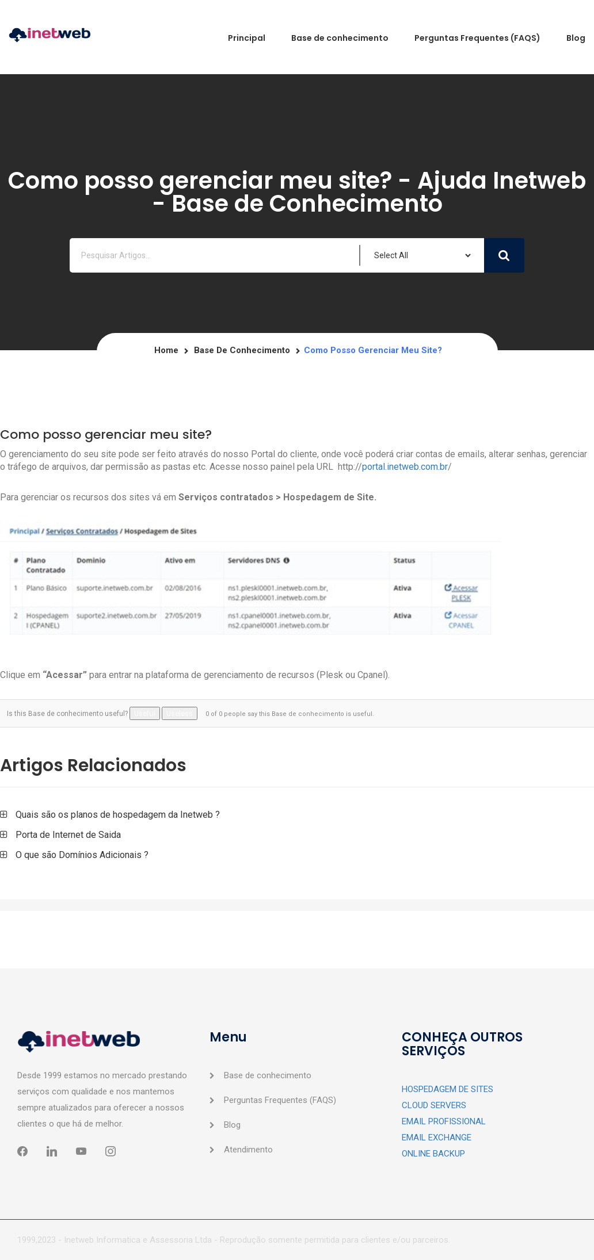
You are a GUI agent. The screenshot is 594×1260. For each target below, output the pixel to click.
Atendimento (248, 1149)
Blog (232, 1125)
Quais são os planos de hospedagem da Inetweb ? (118, 814)
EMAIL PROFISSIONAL (444, 1121)
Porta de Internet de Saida (68, 834)
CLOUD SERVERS (434, 1105)
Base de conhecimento (242, 350)
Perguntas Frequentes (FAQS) (280, 1100)
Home (166, 350)
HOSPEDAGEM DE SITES (447, 1089)
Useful (144, 713)
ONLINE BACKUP (433, 1153)
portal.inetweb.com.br (405, 466)
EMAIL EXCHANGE (436, 1137)
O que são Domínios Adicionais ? (82, 854)
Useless (179, 713)
